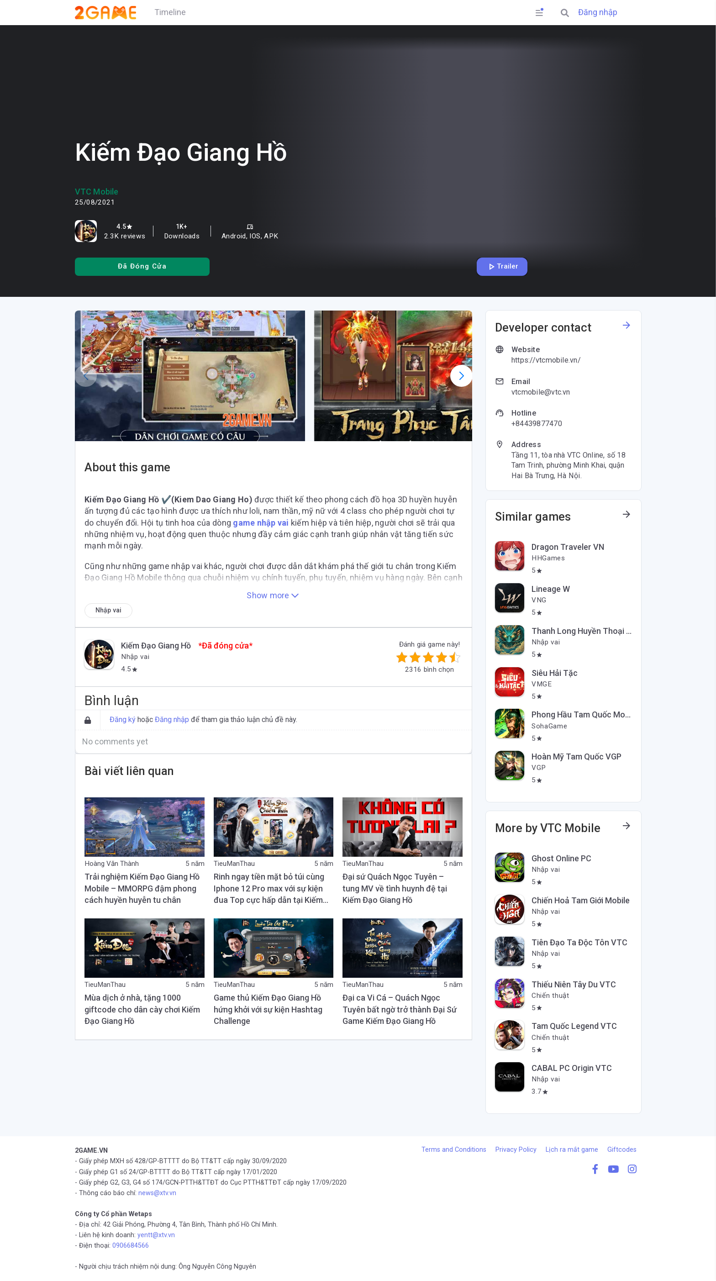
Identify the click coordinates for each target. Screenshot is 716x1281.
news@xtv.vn (157, 1193)
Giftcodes (622, 1150)
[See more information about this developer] (626, 327)
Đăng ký (123, 719)
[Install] (142, 267)
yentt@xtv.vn (156, 1235)
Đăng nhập (597, 12)
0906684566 (130, 1245)
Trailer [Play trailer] (502, 266)
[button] (190, 376)
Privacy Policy (516, 1150)
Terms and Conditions (453, 1150)
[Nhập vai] (108, 610)
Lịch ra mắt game (572, 1150)
